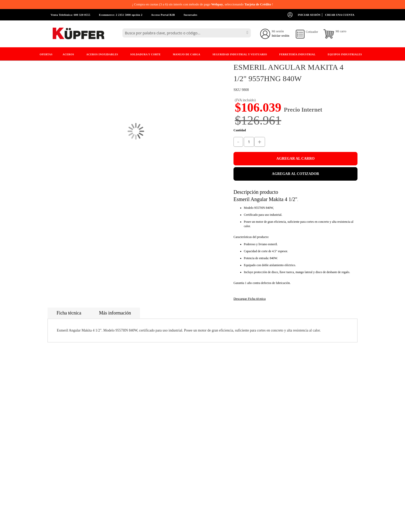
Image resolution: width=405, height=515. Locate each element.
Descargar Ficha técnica (249, 299)
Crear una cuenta (339, 14)
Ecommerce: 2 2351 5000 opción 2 (120, 14)
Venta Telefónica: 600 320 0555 (70, 14)
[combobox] (186, 32)
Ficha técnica (69, 313)
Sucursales (190, 14)
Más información (115, 313)
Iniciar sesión (309, 14)
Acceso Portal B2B (163, 14)
